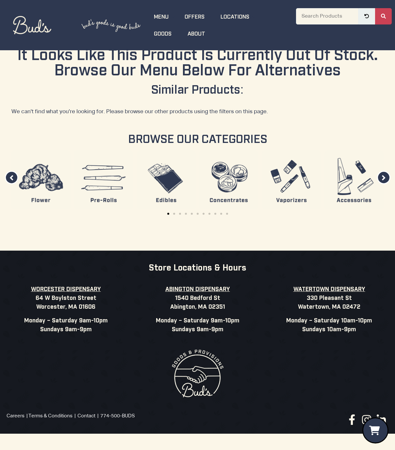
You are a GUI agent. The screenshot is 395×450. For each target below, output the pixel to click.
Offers (199, 16)
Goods (167, 33)
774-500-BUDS (117, 433)
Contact (86, 433)
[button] (11, 195)
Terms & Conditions (50, 433)
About (200, 33)
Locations (239, 16)
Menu (165, 16)
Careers (16, 433)
